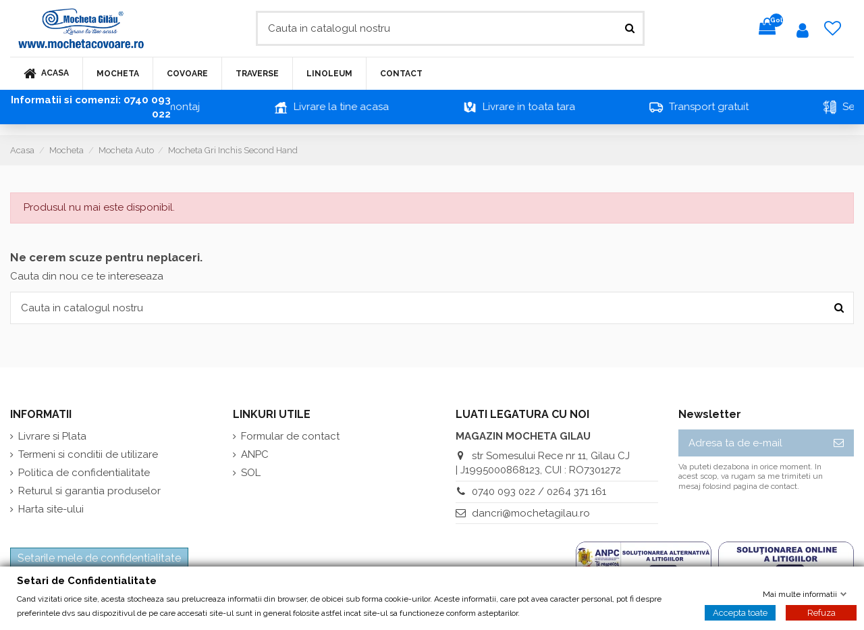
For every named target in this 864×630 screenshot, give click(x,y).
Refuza (821, 612)
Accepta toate (740, 612)
